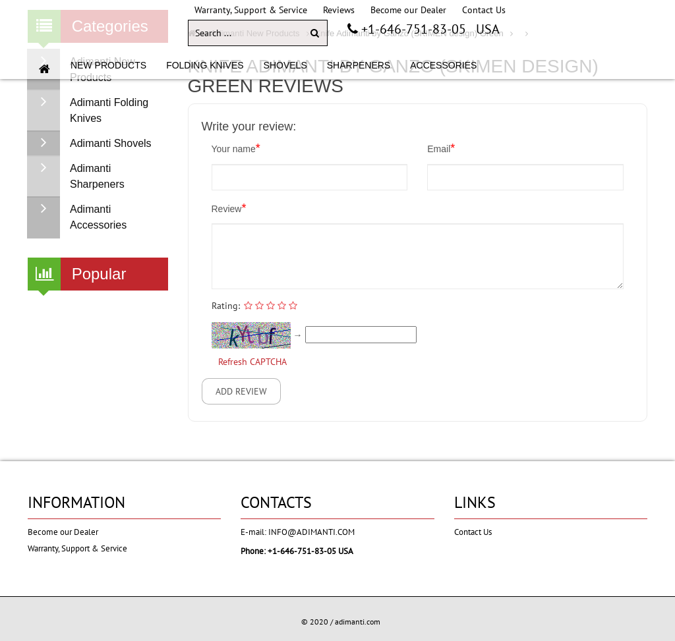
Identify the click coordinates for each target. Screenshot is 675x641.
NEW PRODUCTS (108, 65)
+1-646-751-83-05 (412, 29)
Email (441, 148)
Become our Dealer (408, 10)
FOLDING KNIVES (204, 65)
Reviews (339, 10)
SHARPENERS (358, 65)
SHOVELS (285, 65)
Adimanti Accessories (77, 217)
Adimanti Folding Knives (88, 110)
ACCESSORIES (443, 65)
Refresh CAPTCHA (252, 362)
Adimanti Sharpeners (76, 176)
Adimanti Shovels (90, 143)
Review (229, 208)
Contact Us (484, 10)
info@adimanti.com (311, 532)
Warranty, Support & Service (250, 10)
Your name (236, 148)
